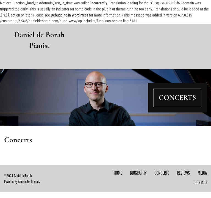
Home (118, 173)
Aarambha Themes (29, 181)
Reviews (183, 173)
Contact (201, 182)
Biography (138, 173)
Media (202, 173)
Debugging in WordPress (69, 15)
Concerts (161, 173)
